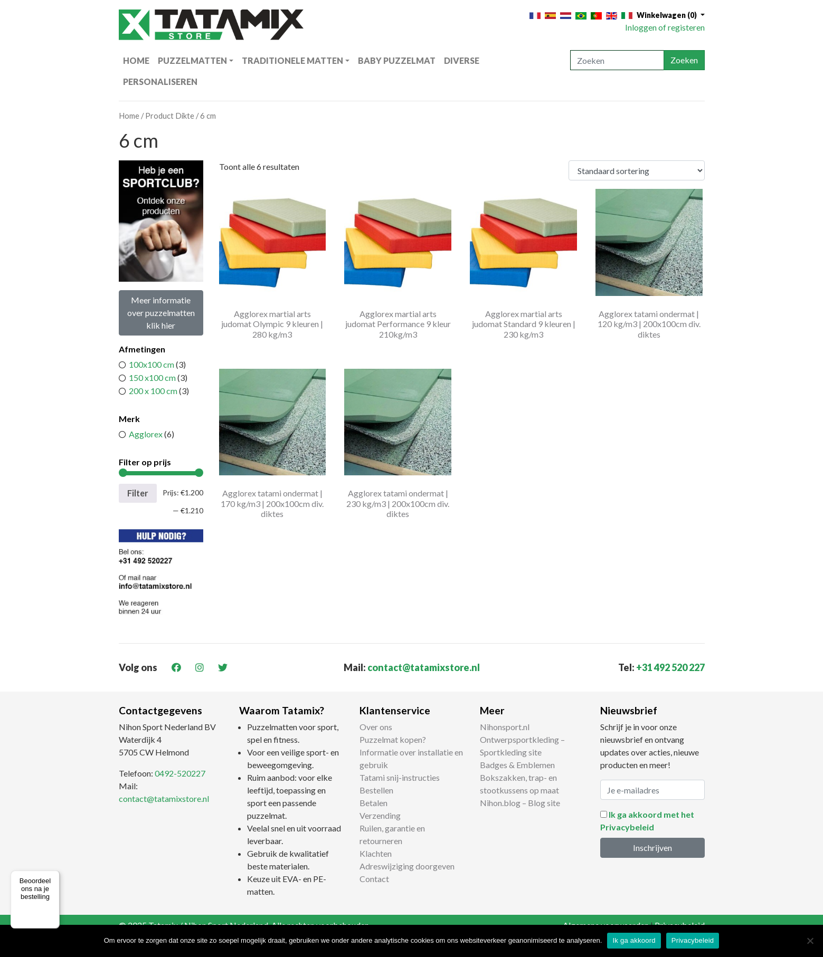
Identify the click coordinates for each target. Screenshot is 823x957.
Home (136, 60)
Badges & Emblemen (517, 765)
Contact (374, 879)
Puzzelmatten (192, 60)
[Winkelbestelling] (637, 170)
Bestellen (376, 790)
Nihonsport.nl (504, 727)
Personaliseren (160, 81)
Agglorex (146, 434)
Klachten (376, 853)
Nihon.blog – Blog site (520, 803)
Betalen (373, 803)
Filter (137, 493)
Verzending (380, 815)
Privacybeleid (692, 940)
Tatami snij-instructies (400, 777)
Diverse (461, 60)
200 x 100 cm (153, 391)
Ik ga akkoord (633, 940)
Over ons (376, 727)
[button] (671, 15)
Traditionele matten (292, 60)
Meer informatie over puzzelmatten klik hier (161, 312)
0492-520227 (180, 773)
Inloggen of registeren (665, 27)
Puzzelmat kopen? (393, 739)
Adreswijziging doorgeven (407, 866)
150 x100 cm (152, 377)
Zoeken (684, 60)
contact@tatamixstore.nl (423, 667)
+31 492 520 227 (670, 667)
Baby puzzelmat (397, 60)
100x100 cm (151, 364)
